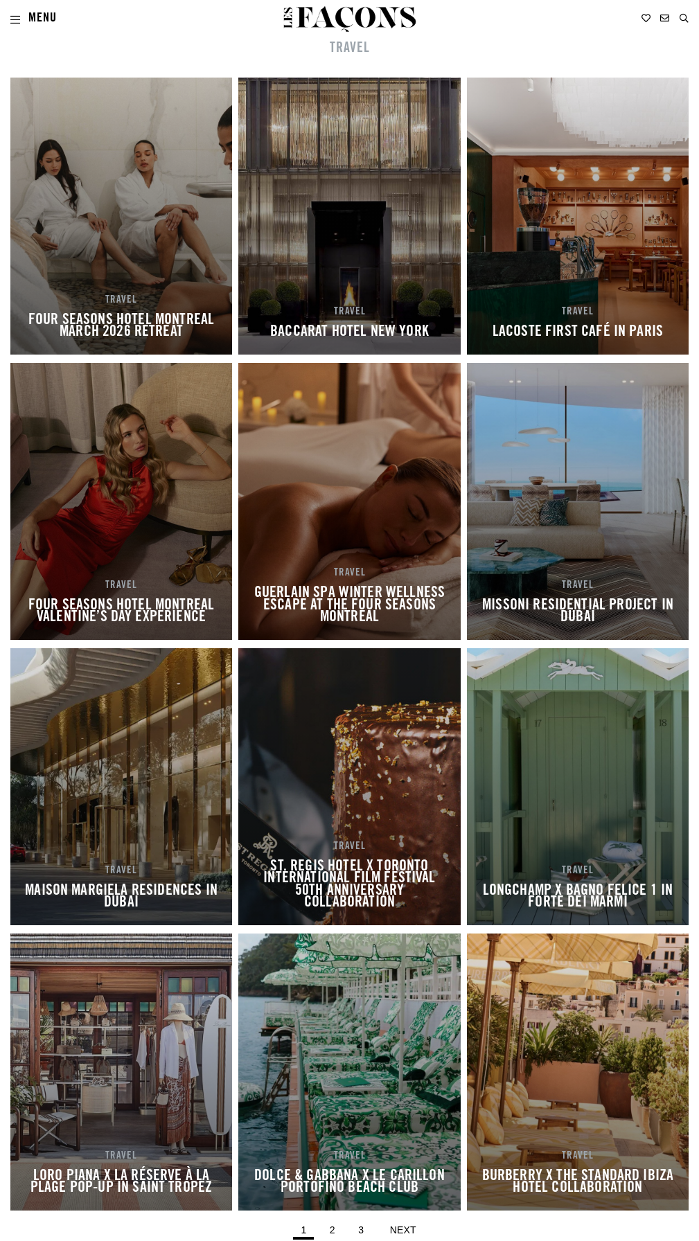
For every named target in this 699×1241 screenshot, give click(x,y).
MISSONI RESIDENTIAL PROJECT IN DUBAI (577, 612)
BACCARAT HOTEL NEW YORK (349, 332)
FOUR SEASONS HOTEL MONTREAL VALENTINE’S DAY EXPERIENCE (121, 612)
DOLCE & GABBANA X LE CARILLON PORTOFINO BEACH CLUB (349, 1183)
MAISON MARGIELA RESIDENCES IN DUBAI (121, 897)
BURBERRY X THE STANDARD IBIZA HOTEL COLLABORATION (578, 1183)
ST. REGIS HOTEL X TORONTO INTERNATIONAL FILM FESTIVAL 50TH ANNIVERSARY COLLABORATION (349, 885)
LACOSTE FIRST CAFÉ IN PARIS (578, 332)
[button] (684, 18)
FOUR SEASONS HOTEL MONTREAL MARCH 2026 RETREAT (121, 327)
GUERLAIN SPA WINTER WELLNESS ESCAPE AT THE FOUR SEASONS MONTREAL (349, 605)
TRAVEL (121, 300)
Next (403, 1229)
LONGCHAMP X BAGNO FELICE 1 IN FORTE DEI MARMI (578, 897)
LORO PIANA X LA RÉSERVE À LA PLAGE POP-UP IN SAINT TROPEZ (121, 1183)
